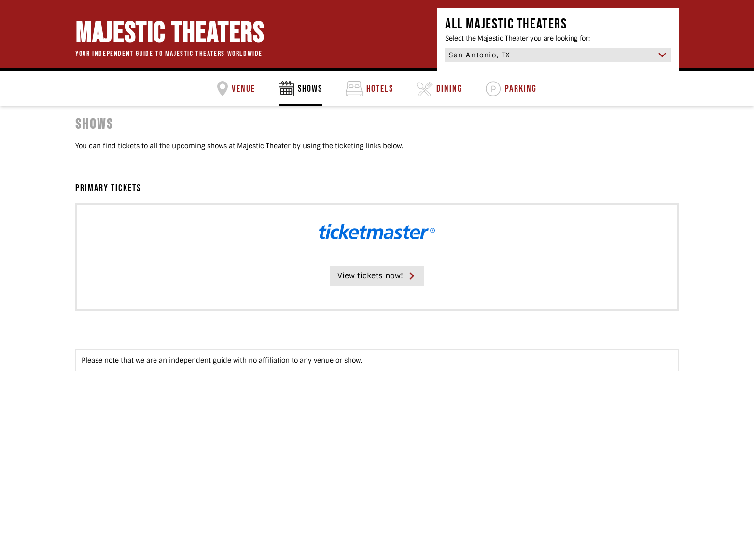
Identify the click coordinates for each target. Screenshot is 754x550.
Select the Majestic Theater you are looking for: (517, 38)
